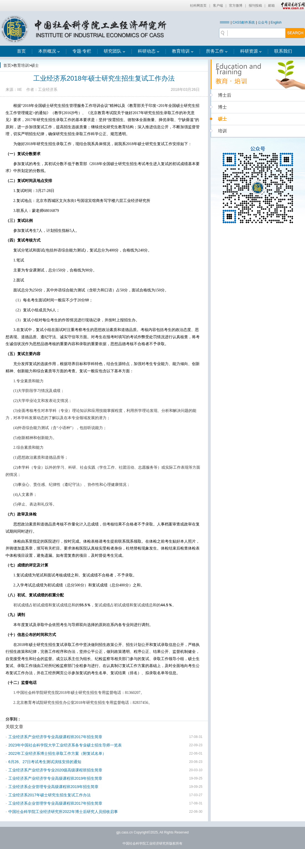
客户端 (218, 5)
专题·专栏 (81, 51)
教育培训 (183, 51)
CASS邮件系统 (243, 22)
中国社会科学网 (291, 5)
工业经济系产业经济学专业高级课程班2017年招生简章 (55, 737)
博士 (222, 107)
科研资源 (251, 51)
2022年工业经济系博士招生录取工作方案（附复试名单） (57, 753)
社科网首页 (198, 5)
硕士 (35, 65)
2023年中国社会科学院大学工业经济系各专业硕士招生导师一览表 (65, 745)
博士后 (224, 95)
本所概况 (49, 51)
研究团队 (114, 51)
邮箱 (271, 5)
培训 (222, 131)
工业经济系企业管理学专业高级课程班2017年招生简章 (55, 803)
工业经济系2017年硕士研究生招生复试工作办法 (49, 795)
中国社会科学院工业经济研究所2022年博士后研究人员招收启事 (63, 811)
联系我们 (283, 51)
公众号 (263, 22)
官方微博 (235, 5)
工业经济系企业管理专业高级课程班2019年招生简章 (53, 786)
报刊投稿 (255, 5)
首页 (21, 51)
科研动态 (148, 51)
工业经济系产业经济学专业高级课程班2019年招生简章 (55, 778)
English (276, 22)
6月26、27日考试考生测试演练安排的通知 (44, 762)
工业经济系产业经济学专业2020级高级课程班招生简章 (55, 770)
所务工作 (217, 51)
